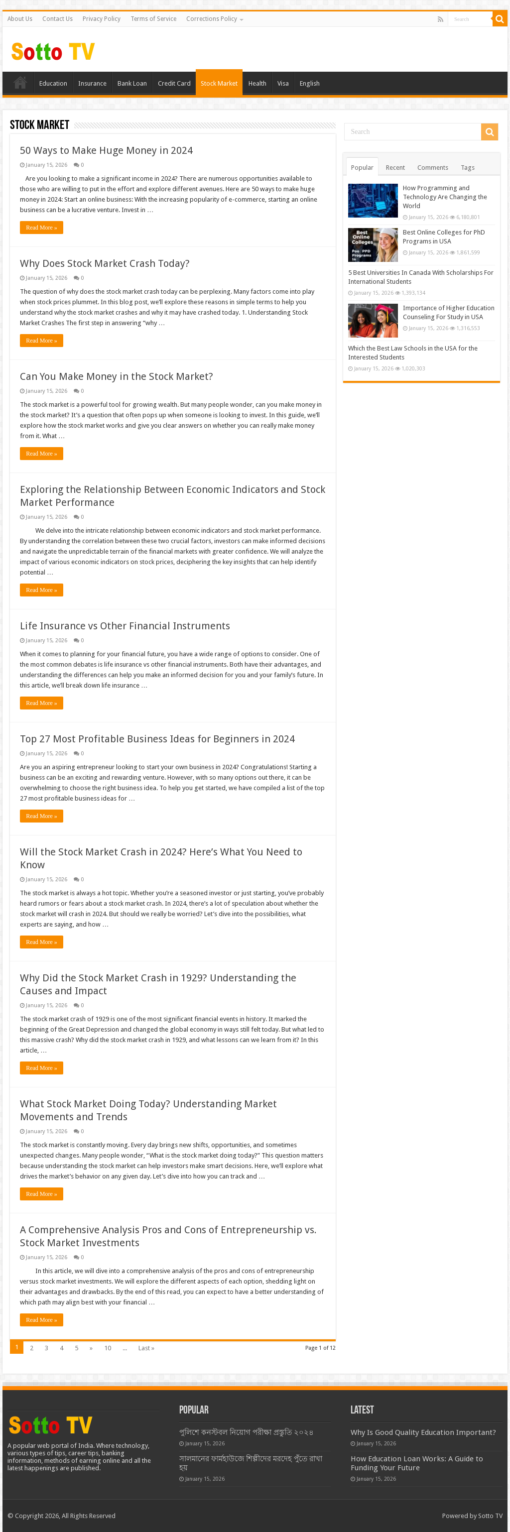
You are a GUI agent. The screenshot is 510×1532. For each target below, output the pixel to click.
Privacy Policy (102, 18)
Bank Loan (132, 83)
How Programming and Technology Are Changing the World (445, 197)
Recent (395, 167)
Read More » (41, 227)
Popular (362, 167)
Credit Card (174, 83)
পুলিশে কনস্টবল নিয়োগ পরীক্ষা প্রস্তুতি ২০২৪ (246, 1432)
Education (53, 83)
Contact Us (57, 18)
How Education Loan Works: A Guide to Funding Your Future (417, 1463)
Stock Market (219, 83)
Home (20, 82)
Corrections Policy (211, 18)
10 (107, 1348)
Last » (146, 1348)
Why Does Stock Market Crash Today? (105, 263)
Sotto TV (490, 1516)
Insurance (92, 83)
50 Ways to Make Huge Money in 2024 (106, 150)
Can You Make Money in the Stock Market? (116, 376)
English (310, 83)
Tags (468, 167)
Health (257, 83)
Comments (432, 167)
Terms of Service (153, 18)
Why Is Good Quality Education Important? (423, 1432)
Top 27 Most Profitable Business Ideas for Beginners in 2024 (157, 739)
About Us (19, 18)
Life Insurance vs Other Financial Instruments (125, 626)
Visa (283, 83)
